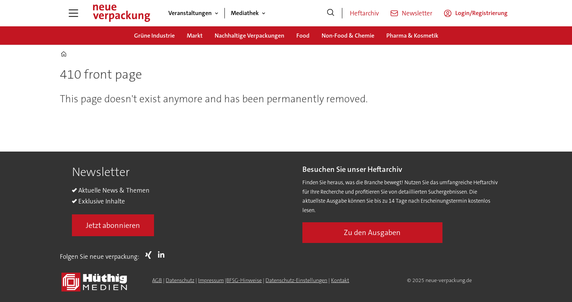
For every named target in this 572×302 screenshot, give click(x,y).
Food (303, 35)
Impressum (211, 280)
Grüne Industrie (154, 35)
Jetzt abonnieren (113, 225)
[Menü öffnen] (73, 13)
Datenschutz (180, 280)
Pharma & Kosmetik (412, 35)
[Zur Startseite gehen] (121, 13)
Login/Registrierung (481, 13)
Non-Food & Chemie (348, 35)
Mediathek (245, 13)
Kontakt (340, 280)
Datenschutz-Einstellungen (296, 280)
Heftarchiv (364, 13)
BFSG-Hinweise (244, 280)
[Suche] (330, 13)
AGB (157, 280)
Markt (195, 35)
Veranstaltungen (190, 13)
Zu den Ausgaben (372, 232)
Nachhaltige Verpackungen (249, 35)
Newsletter (417, 13)
